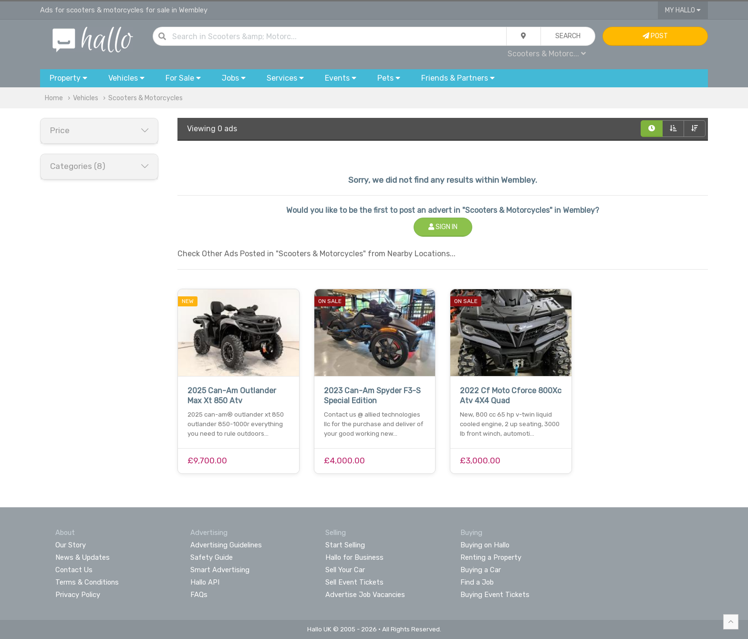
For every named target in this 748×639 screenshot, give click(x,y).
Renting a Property (490, 557)
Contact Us (74, 570)
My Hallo (683, 10)
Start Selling (345, 545)
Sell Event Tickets (354, 582)
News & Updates (82, 557)
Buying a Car (480, 570)
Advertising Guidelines (226, 545)
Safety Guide (211, 557)
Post (655, 36)
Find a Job (477, 582)
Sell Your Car (345, 570)
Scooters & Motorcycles (145, 98)
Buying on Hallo (484, 545)
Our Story (70, 545)
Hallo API (204, 582)
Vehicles (85, 98)
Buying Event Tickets (495, 594)
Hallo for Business (354, 557)
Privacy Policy (77, 594)
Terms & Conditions (87, 582)
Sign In (442, 227)
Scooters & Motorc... (547, 53)
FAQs (199, 594)
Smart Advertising (219, 570)
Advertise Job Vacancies (365, 594)
